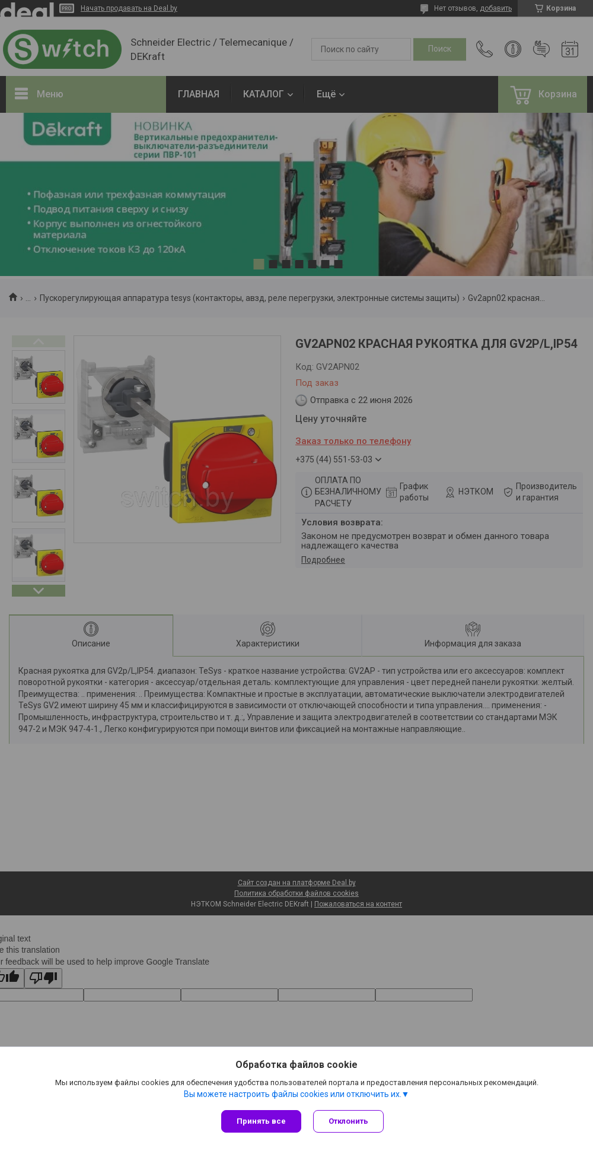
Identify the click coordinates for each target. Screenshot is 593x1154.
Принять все (261, 1121)
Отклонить (348, 1121)
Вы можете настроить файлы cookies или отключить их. (292, 1094)
